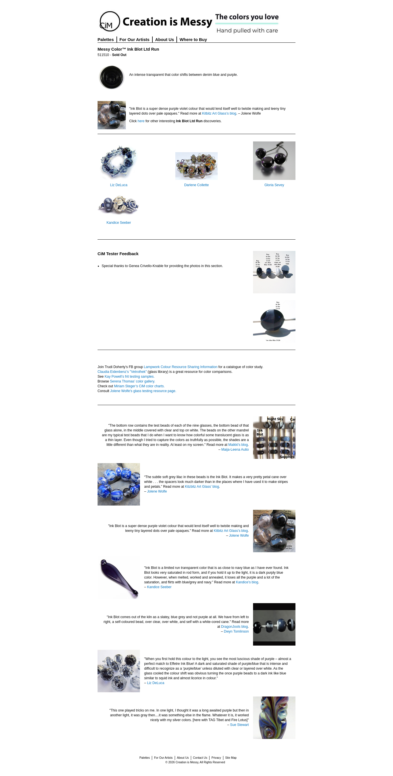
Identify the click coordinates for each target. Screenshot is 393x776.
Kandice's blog (247, 582)
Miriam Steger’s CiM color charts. (139, 386)
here (141, 121)
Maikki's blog (238, 445)
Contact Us (200, 757)
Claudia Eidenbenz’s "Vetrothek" (122, 372)
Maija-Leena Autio (235, 450)
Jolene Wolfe (157, 491)
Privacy (216, 757)
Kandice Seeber (119, 223)
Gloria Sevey (274, 185)
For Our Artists (135, 39)
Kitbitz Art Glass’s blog (219, 113)
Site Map (231, 757)
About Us (164, 39)
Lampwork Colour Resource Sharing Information (180, 367)
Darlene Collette (196, 185)
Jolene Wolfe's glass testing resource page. (143, 391)
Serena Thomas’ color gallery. (132, 381)
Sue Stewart (239, 725)
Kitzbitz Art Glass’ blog (202, 487)
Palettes (106, 39)
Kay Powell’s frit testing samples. (130, 377)
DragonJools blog (234, 627)
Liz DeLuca (119, 185)
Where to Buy (193, 39)
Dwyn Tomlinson (236, 631)
